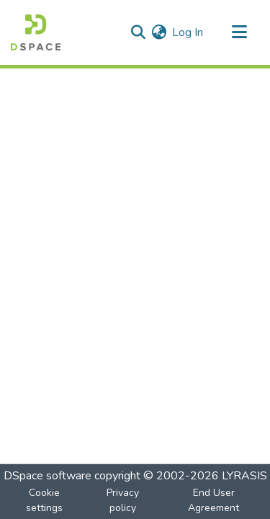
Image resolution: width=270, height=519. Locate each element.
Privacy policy (123, 500)
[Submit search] (138, 32)
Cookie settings (44, 500)
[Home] (35, 32)
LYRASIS (244, 476)
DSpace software (47, 476)
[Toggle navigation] (239, 32)
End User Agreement (213, 500)
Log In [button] (188, 32)
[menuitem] (159, 32)
